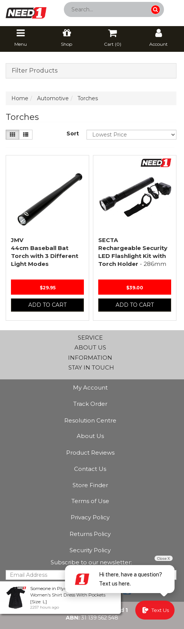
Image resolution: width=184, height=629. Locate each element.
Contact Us (90, 468)
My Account (90, 387)
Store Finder (90, 485)
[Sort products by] (131, 135)
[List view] (25, 135)
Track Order (90, 403)
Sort (72, 133)
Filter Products (34, 70)
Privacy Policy (90, 517)
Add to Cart (47, 304)
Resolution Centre (90, 420)
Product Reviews (90, 452)
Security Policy (90, 550)
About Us (90, 436)
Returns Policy (90, 533)
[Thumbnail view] (12, 135)
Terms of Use (90, 501)
